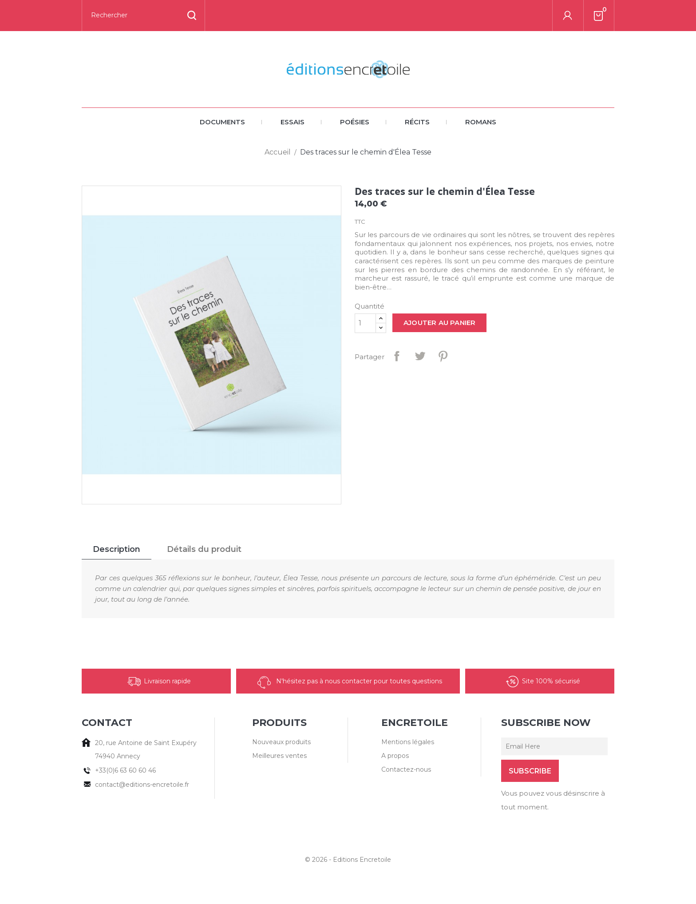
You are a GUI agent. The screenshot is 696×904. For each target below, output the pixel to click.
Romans (480, 122)
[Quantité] (365, 323)
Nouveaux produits (281, 742)
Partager (397, 356)
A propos (395, 756)
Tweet (420, 356)
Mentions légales (407, 742)
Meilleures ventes (279, 756)
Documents (222, 122)
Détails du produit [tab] (204, 549)
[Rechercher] (143, 15)
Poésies (354, 122)
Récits (417, 122)
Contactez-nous (406, 769)
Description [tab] (116, 549)
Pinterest (443, 356)
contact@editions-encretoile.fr (142, 785)
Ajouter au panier (439, 322)
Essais (292, 122)
